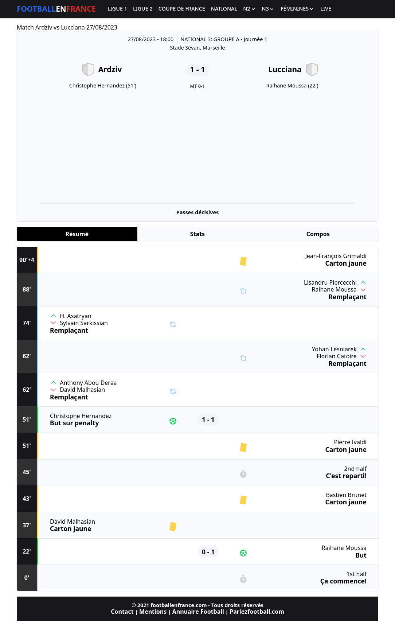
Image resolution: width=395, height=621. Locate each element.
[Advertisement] (197, 146)
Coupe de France (182, 9)
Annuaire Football (198, 612)
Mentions (153, 612)
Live (325, 9)
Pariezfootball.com (257, 612)
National (224, 9)
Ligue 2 (143, 9)
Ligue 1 (117, 9)
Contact (122, 612)
